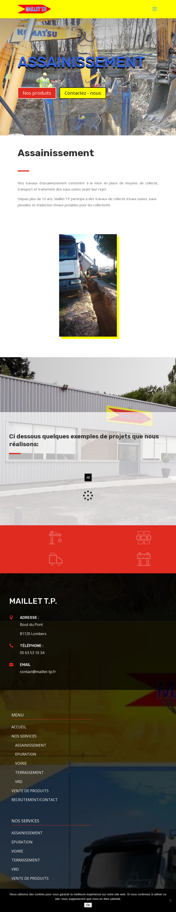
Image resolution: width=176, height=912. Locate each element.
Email (25, 665)
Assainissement (27, 832)
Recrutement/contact (34, 799)
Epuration (25, 754)
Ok (88, 905)
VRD (18, 781)
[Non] (170, 900)
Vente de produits (30, 790)
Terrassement (29, 772)
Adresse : (29, 617)
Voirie (21, 763)
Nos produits (37, 93)
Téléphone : (31, 646)
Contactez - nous (83, 93)
